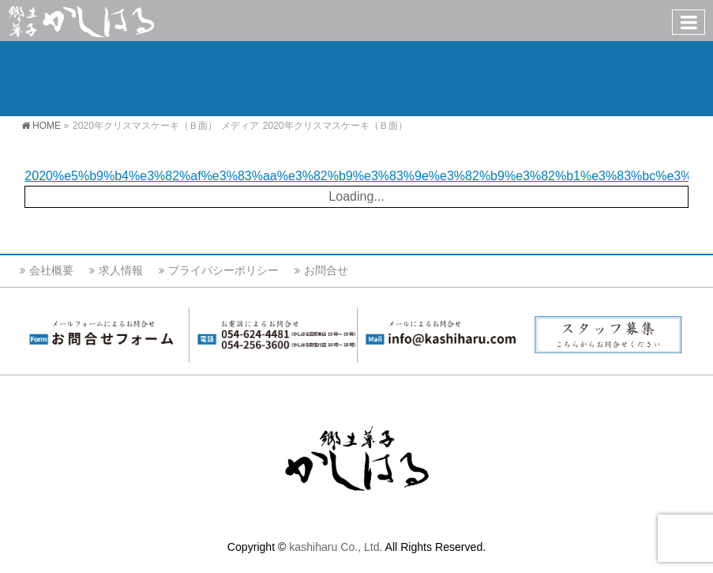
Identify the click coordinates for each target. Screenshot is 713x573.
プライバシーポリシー (223, 270)
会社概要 (51, 270)
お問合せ (326, 270)
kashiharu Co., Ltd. (335, 547)
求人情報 (121, 270)
